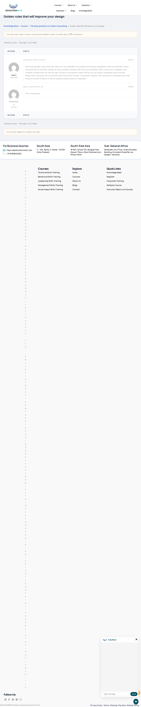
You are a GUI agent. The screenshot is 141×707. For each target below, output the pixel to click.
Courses (58, 5)
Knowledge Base (85, 10)
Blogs (73, 10)
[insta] (13, 700)
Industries (61, 10)
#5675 (130, 60)
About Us (72, 5)
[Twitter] (9, 700)
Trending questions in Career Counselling (48, 26)
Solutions (86, 5)
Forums (24, 26)
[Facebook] (5, 700)
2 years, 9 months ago (58, 34)
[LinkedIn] (17, 700)
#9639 (130, 87)
